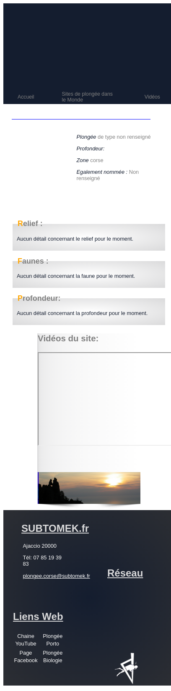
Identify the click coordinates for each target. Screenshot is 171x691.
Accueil (26, 97)
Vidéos (152, 97)
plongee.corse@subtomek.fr (56, 576)
